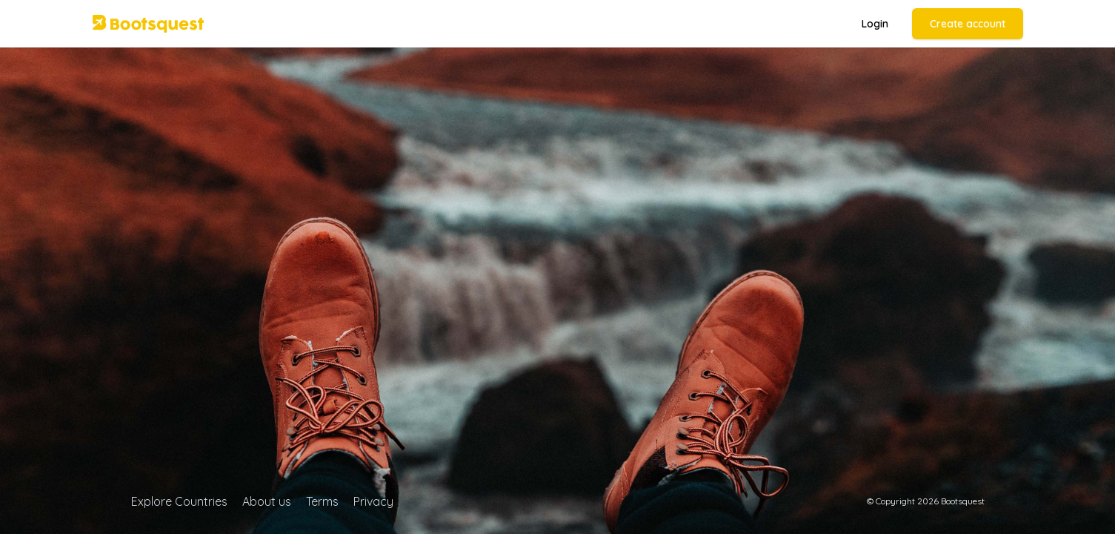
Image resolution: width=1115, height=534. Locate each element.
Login (875, 23)
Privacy (373, 501)
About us (266, 501)
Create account (967, 23)
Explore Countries (179, 501)
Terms (322, 501)
